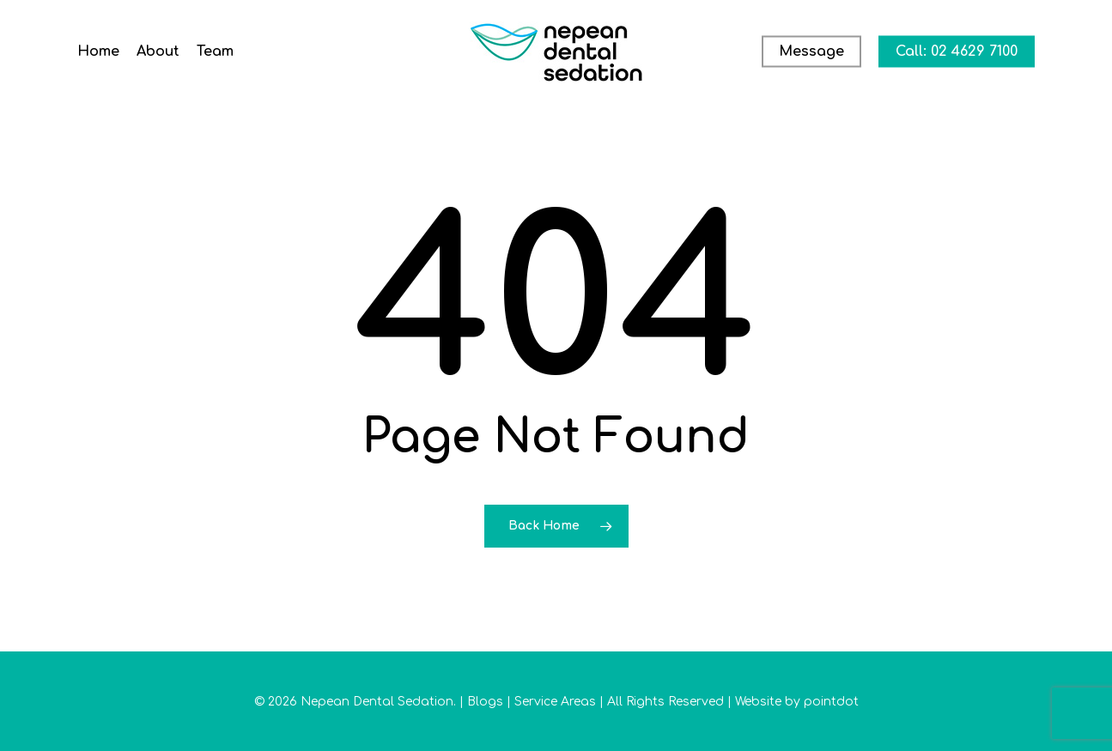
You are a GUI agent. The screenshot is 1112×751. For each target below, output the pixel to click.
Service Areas (555, 701)
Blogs (485, 701)
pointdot (831, 701)
